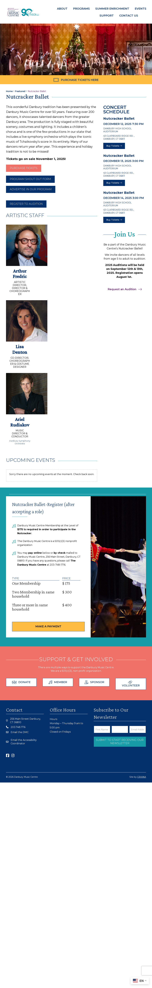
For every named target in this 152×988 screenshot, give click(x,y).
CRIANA (141, 777)
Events (140, 8)
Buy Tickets (114, 145)
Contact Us (127, 15)
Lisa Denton (19, 349)
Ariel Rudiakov (19, 422)
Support (105, 15)
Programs (81, 8)
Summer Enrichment (112, 8)
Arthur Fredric (20, 273)
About (62, 8)
